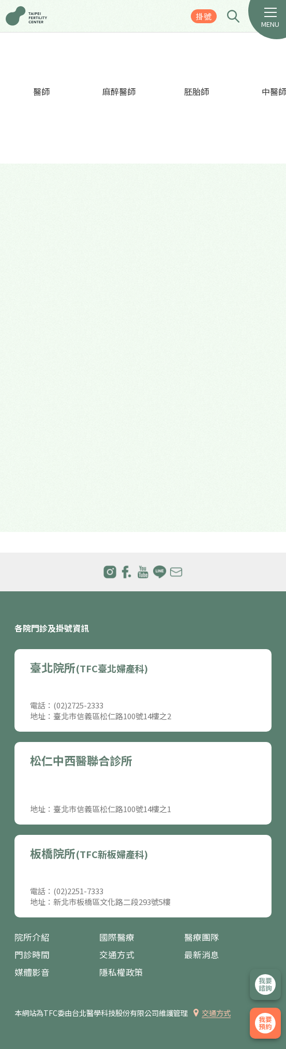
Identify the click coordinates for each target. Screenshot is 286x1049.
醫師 (41, 91)
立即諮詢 (265, 984)
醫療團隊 (201, 937)
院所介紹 (32, 937)
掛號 (204, 16)
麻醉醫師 (119, 91)
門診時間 (32, 955)
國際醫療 (116, 937)
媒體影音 (32, 972)
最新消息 (201, 955)
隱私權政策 (121, 972)
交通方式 (116, 955)
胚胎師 (196, 91)
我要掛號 (265, 1023)
